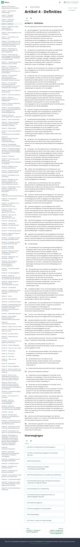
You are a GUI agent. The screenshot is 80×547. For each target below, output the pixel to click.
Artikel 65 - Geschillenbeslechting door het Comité (11, 330)
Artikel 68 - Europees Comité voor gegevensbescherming (11, 341)
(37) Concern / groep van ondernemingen (39, 520)
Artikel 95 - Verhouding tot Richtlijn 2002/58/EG (9, 471)
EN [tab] (31, 18)
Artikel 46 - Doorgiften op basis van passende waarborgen (11, 243)
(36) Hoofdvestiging (33, 514)
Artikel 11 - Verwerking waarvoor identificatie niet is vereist (11, 62)
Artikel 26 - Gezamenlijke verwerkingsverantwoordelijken (11, 145)
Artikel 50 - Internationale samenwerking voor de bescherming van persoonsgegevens (9, 263)
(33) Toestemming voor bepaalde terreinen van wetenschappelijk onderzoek (41, 496)
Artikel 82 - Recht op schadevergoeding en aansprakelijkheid (8, 401)
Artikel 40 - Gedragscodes (9, 221)
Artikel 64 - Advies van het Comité (12, 326)
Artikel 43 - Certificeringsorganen (11, 231)
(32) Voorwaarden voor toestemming (38, 489)
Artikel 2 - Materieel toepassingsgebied (7, 16)
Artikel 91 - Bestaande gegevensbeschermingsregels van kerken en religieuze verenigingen (10, 454)
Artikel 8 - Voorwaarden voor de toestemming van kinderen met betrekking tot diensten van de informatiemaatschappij (11, 43)
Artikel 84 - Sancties (7, 412)
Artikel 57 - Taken (7, 296)
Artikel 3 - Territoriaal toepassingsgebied (8, 20)
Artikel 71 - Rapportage (8, 351)
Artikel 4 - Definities (7, 24)
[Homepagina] (26, 7)
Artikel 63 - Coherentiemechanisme (9, 323)
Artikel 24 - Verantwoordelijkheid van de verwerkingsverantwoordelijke (11, 132)
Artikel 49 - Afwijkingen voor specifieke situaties (10, 257)
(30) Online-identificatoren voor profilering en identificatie (44, 475)
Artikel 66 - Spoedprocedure (10, 334)
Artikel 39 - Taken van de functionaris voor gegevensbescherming (9, 216)
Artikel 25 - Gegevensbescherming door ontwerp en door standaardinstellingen (10, 139)
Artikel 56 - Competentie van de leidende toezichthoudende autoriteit (11, 291)
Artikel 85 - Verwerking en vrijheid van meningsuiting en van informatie (10, 416)
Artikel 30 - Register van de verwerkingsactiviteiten (10, 167)
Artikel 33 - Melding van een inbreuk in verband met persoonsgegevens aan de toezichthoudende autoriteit (10, 182)
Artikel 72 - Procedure (8, 353)
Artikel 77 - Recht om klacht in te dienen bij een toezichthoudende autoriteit (11, 370)
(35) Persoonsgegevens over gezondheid (39, 508)
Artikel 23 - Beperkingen (9, 128)
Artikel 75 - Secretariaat (8, 363)
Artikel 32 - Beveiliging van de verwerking (10, 175)
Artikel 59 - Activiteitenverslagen (11, 302)
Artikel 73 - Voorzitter (8, 356)
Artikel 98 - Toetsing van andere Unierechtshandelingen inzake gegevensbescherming (11, 483)
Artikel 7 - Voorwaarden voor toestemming (10, 37)
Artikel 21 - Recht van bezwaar (11, 119)
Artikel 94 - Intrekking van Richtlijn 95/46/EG (9, 467)
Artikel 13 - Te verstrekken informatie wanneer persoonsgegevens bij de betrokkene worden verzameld (11, 78)
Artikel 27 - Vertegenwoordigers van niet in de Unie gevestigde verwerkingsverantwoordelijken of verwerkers (11, 151)
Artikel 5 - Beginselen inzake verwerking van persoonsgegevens (10, 28)
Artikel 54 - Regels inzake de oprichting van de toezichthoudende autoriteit (10, 283)
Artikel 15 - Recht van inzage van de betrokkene (11, 91)
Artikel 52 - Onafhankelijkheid (10, 273)
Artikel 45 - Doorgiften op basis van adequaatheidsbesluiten (11, 238)
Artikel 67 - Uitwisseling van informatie (10, 337)
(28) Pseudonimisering (33, 461)
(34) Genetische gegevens (34, 503)
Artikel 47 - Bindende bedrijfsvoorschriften (8, 247)
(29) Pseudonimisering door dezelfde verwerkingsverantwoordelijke (38, 468)
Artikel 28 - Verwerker (8, 156)
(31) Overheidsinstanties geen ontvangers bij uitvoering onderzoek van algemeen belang (43, 482)
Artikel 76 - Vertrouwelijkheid (10, 366)
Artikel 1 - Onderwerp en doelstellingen (9, 11)
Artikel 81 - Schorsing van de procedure (10, 396)
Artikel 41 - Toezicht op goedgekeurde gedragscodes (10, 224)
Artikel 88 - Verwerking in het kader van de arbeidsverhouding (11, 431)
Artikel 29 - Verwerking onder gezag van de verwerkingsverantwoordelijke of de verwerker (11, 161)
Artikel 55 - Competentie (9, 287)
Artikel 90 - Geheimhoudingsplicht (8, 448)
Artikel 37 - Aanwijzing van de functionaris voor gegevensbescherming (10, 204)
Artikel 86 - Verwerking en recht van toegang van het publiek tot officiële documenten (11, 422)
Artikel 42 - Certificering (9, 228)
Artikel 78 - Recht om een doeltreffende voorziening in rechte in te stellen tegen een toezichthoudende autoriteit (10, 377)
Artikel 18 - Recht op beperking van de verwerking (11, 104)
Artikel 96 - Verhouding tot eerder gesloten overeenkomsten (12, 475)
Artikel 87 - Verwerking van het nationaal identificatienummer (11, 427)
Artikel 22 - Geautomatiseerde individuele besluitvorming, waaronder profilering (10, 123)
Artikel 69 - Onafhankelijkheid (10, 345)
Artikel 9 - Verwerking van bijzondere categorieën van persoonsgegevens (10, 50)
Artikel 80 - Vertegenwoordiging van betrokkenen (11, 392)
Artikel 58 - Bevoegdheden (9, 299)
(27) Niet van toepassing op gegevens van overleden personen (42, 454)
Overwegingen (71, 10)
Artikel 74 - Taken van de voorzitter (9, 360)
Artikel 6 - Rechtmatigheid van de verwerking (11, 33)
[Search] (71, 2)
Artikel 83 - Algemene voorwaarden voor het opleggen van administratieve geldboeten (11, 407)
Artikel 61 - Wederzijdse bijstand (11, 313)
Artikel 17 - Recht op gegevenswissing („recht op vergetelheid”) (10, 99)
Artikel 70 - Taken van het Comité (11, 348)
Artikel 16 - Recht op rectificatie (11, 95)
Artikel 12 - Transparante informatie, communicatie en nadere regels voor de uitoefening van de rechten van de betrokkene (11, 69)
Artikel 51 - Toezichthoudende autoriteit (10, 269)
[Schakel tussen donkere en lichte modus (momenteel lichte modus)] (59, 2)
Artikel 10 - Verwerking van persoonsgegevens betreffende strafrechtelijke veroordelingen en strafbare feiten (11, 57)
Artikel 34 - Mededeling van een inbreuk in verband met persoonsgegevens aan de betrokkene (11, 189)
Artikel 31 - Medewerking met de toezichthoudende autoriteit (11, 171)
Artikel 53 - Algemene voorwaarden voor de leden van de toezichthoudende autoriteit (11, 277)
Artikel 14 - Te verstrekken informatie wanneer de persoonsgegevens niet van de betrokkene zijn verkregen (11, 85)
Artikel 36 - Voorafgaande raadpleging (9, 199)
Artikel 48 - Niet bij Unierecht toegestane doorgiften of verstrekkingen (10, 252)
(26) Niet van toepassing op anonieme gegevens (41, 447)
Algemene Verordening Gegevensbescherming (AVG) (10, 7)
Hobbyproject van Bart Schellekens (40, 543)
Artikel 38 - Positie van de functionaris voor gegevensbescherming (9, 210)
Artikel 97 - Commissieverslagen (11, 479)
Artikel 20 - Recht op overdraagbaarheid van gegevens (12, 116)
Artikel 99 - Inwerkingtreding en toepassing (11, 488)
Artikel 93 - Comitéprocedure (10, 463)
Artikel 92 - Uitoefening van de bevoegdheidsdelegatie (11, 460)
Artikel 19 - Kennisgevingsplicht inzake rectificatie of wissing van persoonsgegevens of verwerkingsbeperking (11, 110)
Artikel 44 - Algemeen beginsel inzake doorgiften (11, 234)
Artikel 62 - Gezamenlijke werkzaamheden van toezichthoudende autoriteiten (11, 317)
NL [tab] (27, 18)
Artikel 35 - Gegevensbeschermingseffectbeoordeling (12, 195)
